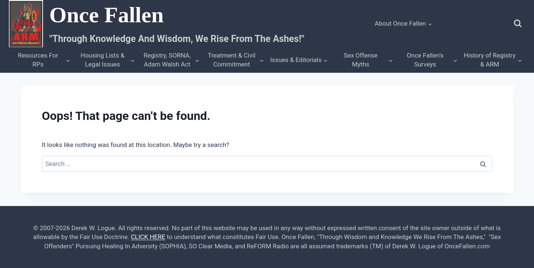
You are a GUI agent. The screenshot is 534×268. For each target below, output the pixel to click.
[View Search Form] (517, 23)
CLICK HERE (148, 237)
